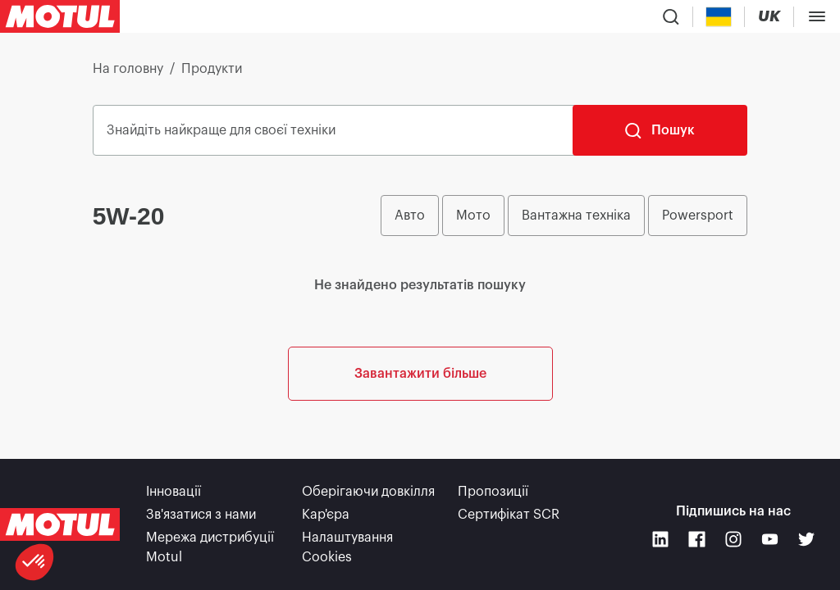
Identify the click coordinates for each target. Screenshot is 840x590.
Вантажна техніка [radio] (576, 215)
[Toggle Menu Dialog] (817, 16)
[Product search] (671, 16)
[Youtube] (769, 539)
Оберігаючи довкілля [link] (368, 491)
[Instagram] (733, 539)
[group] (564, 215)
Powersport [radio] (697, 215)
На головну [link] (128, 68)
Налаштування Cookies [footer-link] (347, 547)
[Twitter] (806, 539)
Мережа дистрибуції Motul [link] (210, 547)
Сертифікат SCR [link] (508, 514)
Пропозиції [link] (493, 491)
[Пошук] (660, 130)
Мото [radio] (473, 215)
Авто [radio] (410, 215)
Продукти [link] (211, 68)
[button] (34, 562)
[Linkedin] (660, 539)
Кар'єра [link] (325, 514)
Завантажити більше (420, 373)
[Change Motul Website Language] (769, 17)
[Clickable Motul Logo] (60, 16)
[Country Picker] (719, 16)
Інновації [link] (173, 491)
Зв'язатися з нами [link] (201, 514)
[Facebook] (696, 539)
